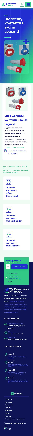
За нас (7, 413)
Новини (7, 408)
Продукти (8, 399)
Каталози (8, 402)
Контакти (8, 410)
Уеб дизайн (8, 423)
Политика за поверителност (15, 419)
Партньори (9, 405)
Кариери (8, 416)
